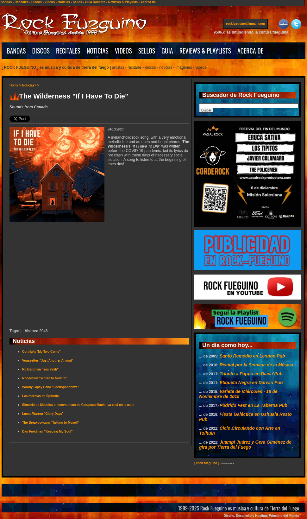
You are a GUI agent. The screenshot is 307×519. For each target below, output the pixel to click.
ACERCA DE (250, 50)
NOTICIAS (98, 50)
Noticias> (29, 85)
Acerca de (148, 2)
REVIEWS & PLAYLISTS (205, 50)
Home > (15, 85)
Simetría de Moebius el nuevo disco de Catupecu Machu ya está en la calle (78, 405)
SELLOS (146, 50)
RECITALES (68, 50)
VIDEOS (123, 50)
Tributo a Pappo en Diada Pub (251, 373)
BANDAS (16, 50)
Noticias (64, 2)
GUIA (167, 50)
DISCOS (41, 50)
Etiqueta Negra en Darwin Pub (251, 382)
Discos (36, 2)
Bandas (6, 2)
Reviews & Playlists (123, 2)
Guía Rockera (95, 2)
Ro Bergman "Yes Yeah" (40, 369)
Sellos (77, 2)
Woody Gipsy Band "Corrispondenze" (50, 387)
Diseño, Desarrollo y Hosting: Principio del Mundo (261, 515)
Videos (50, 2)
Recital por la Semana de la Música (256, 364)
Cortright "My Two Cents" (41, 351)
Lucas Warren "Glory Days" (43, 413)
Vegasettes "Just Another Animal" (47, 360)
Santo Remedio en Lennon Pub (252, 355)
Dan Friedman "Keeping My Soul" (47, 431)
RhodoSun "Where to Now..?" (44, 378)
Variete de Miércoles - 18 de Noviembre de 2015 (238, 394)
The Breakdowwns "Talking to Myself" (50, 422)
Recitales (21, 2)
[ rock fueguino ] (206, 463)
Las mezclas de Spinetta (40, 396)
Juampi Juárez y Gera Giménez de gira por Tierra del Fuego (245, 445)
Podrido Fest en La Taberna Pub (253, 405)
